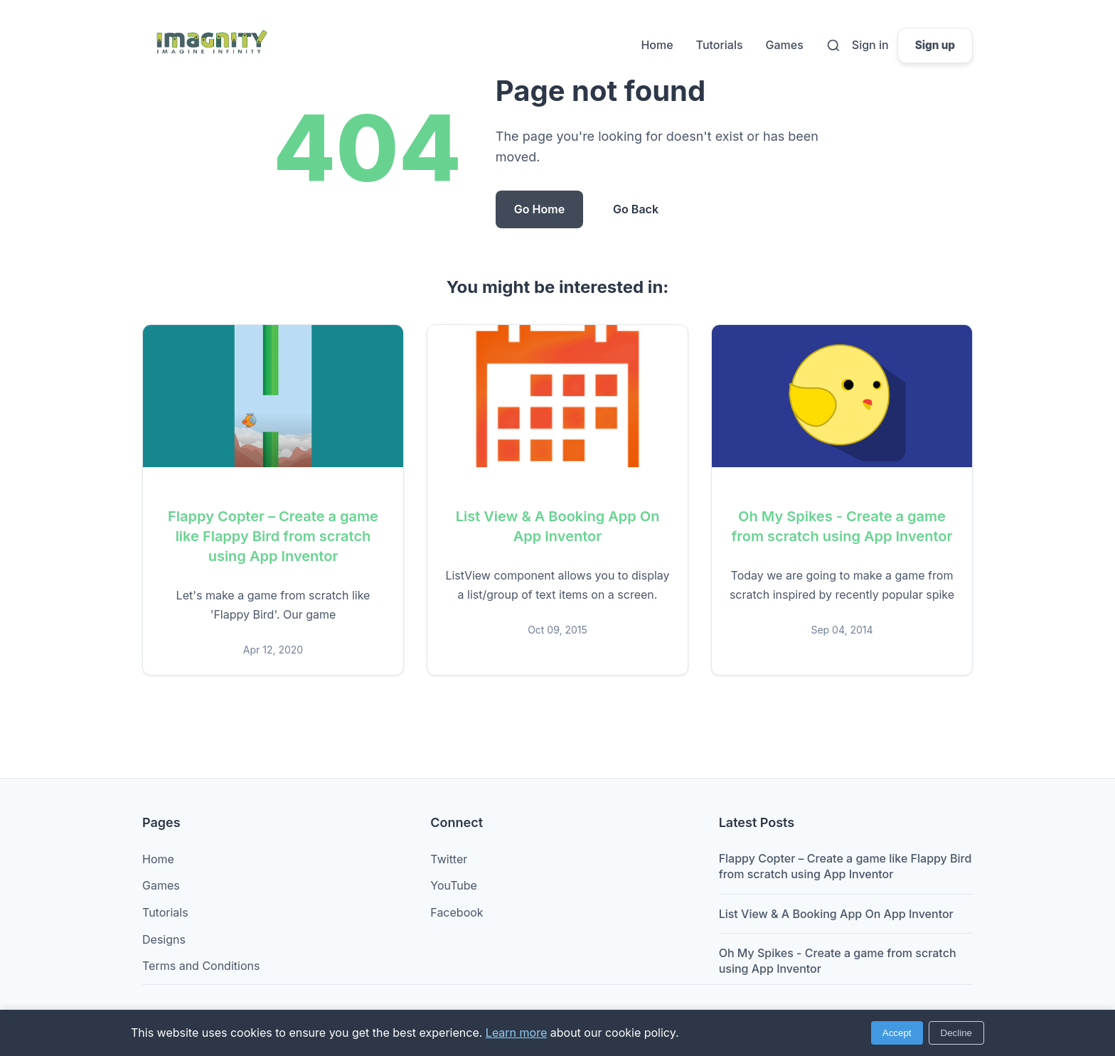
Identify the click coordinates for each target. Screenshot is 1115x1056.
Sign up (935, 45)
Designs (164, 939)
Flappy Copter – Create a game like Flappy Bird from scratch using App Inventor (273, 536)
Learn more (516, 1032)
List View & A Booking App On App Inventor (836, 914)
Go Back (635, 209)
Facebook (456, 912)
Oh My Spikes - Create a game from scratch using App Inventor (837, 961)
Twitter (448, 859)
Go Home (539, 209)
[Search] (833, 45)
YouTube (453, 885)
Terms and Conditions (201, 966)
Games (785, 45)
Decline (956, 1033)
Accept (897, 1033)
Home (657, 45)
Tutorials (719, 45)
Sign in (870, 45)
